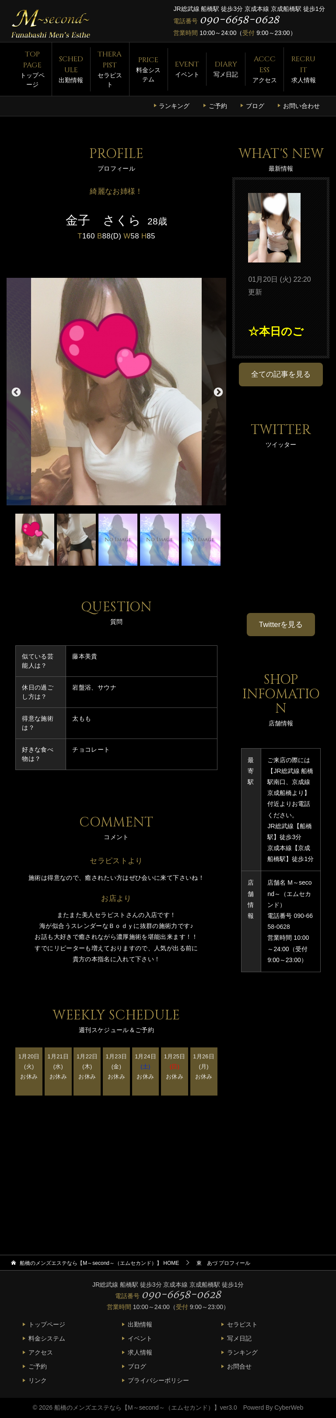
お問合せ (239, 1366)
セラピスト (109, 68)
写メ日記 (225, 68)
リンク (37, 1380)
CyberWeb (288, 1407)
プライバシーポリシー (158, 1380)
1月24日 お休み (145, 1066)
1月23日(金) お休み (116, 1066)
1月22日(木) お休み (87, 1066)
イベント (187, 68)
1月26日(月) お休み (203, 1066)
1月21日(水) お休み (58, 1066)
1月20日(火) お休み (29, 1066)
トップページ (32, 68)
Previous (15, 391)
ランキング (174, 105)
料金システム (148, 69)
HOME (99, 1263)
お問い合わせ (301, 105)
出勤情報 (71, 69)
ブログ (255, 105)
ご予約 (218, 105)
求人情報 (303, 69)
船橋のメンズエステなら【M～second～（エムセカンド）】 (137, 1407)
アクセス (264, 69)
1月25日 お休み (175, 1066)
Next (217, 391)
